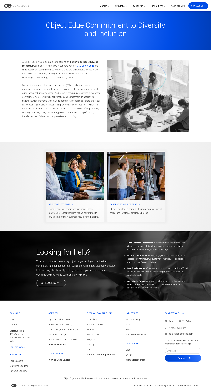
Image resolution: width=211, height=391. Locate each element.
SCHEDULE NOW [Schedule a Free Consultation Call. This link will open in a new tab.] (50, 283)
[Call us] (183, 328)
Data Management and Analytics (64, 329)
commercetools (95, 324)
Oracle (90, 329)
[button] (104, 5)
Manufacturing (133, 319)
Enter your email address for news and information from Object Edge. (181, 342)
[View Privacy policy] (184, 385)
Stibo (89, 349)
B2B (128, 324)
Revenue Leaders (18, 371)
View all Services (57, 344)
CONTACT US (197, 6)
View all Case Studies (59, 359)
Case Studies (178, 6)
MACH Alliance (94, 334)
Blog (128, 349)
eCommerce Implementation (62, 339)
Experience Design (57, 334)
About (13, 319)
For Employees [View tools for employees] (17, 347)
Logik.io (91, 339)
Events (129, 354)
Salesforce (92, 319)
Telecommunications (136, 334)
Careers (13, 324)
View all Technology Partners (102, 354)
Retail (128, 329)
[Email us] (183, 334)
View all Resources (135, 359)
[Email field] (183, 350)
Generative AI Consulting (60, 324)
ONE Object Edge (85, 65)
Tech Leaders (16, 361)
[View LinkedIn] (170, 321)
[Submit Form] (183, 358)
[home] (17, 6)
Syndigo (91, 344)
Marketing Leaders (19, 366)
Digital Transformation (59, 319)
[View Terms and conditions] (143, 385)
